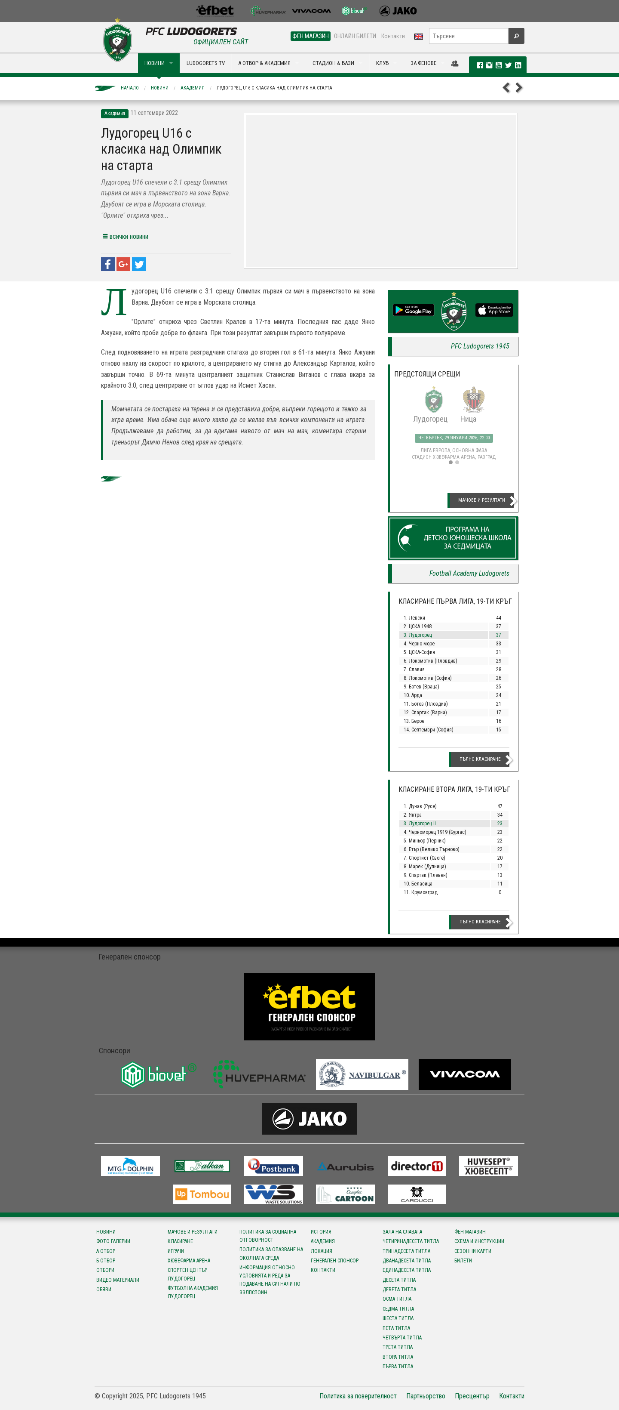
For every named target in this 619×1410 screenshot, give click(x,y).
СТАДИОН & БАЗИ (333, 63)
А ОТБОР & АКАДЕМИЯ (264, 63)
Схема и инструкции (479, 1241)
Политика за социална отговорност (267, 1236)
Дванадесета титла (407, 1261)
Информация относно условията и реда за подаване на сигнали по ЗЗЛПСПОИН (269, 1280)
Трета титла (398, 1347)
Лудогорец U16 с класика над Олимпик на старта (274, 88)
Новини (160, 88)
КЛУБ (382, 63)
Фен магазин (470, 1232)
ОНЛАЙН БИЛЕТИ (355, 36)
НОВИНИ (154, 63)
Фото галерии (113, 1241)
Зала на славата (402, 1232)
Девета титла (399, 1290)
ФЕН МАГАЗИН (310, 36)
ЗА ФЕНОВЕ (423, 63)
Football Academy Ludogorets (469, 573)
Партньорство (425, 1396)
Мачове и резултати (481, 500)
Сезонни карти (472, 1251)
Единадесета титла (407, 1270)
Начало (130, 88)
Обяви (103, 1290)
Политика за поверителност (358, 1396)
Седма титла (398, 1309)
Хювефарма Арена (189, 1261)
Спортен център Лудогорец (187, 1274)
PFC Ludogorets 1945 (480, 346)
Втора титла (398, 1357)
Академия (193, 88)
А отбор (105, 1251)
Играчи (176, 1251)
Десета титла (399, 1280)
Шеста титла (398, 1318)
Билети (463, 1261)
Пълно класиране (480, 759)
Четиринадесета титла (411, 1241)
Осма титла (397, 1299)
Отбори (105, 1270)
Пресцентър (472, 1396)
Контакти (393, 36)
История (321, 1232)
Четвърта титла (402, 1338)
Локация (321, 1251)
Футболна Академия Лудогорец (193, 1292)
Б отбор (105, 1261)
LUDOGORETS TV (206, 63)
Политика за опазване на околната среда (271, 1253)
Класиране (180, 1241)
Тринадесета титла (406, 1251)
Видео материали (117, 1280)
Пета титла (396, 1328)
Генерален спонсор (335, 1261)
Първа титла (398, 1367)
